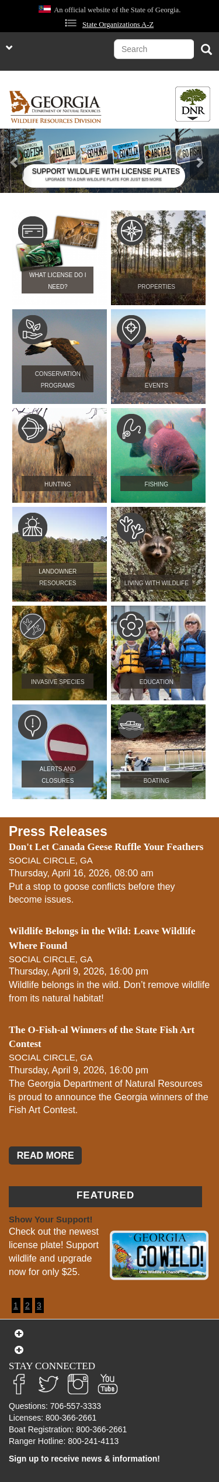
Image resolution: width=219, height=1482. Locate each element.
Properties (156, 287)
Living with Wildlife (156, 583)
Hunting (57, 484)
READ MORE (45, 1155)
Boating (156, 781)
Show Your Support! (51, 1219)
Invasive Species (58, 682)
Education (156, 682)
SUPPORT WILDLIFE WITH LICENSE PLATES (106, 171)
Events (156, 385)
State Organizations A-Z (118, 24)
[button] (16, 161)
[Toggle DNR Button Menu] (192, 104)
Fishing (157, 484)
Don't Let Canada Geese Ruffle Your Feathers (106, 846)
